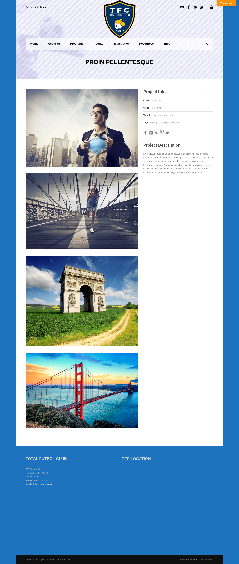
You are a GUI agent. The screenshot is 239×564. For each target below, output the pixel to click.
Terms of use (64, 559)
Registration (121, 43)
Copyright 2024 (33, 559)
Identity (153, 122)
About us (54, 43)
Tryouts (98, 43)
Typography (163, 122)
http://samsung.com (163, 115)
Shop (43, 7)
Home (34, 43)
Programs (76, 43)
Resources (146, 43)
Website (175, 122)
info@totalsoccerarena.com (39, 484)
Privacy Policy (49, 559)
